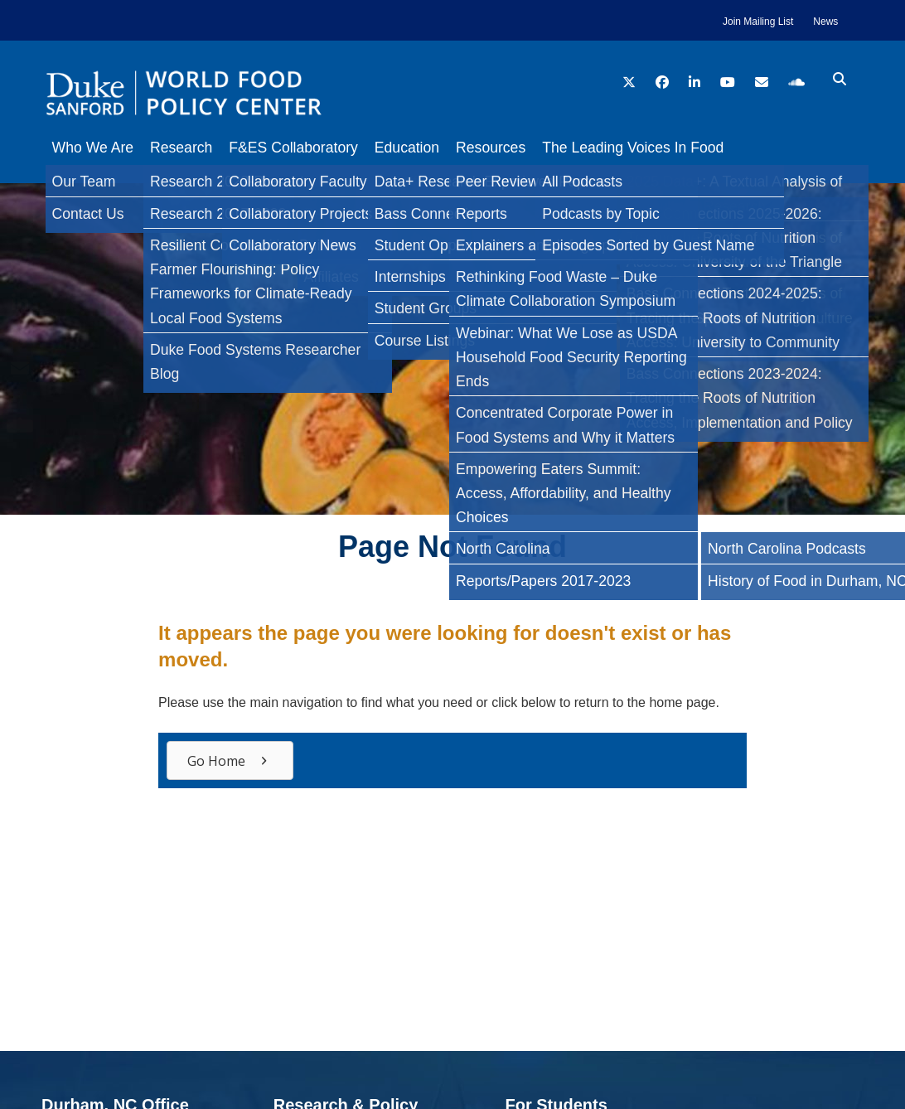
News (825, 21)
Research (189, 147)
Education (431, 147)
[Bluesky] (19, 334)
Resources (524, 147)
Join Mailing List (758, 21)
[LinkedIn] (19, 301)
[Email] (19, 368)
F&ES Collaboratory (309, 147)
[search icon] (839, 79)
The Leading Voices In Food (674, 147)
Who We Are (92, 147)
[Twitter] (19, 268)
